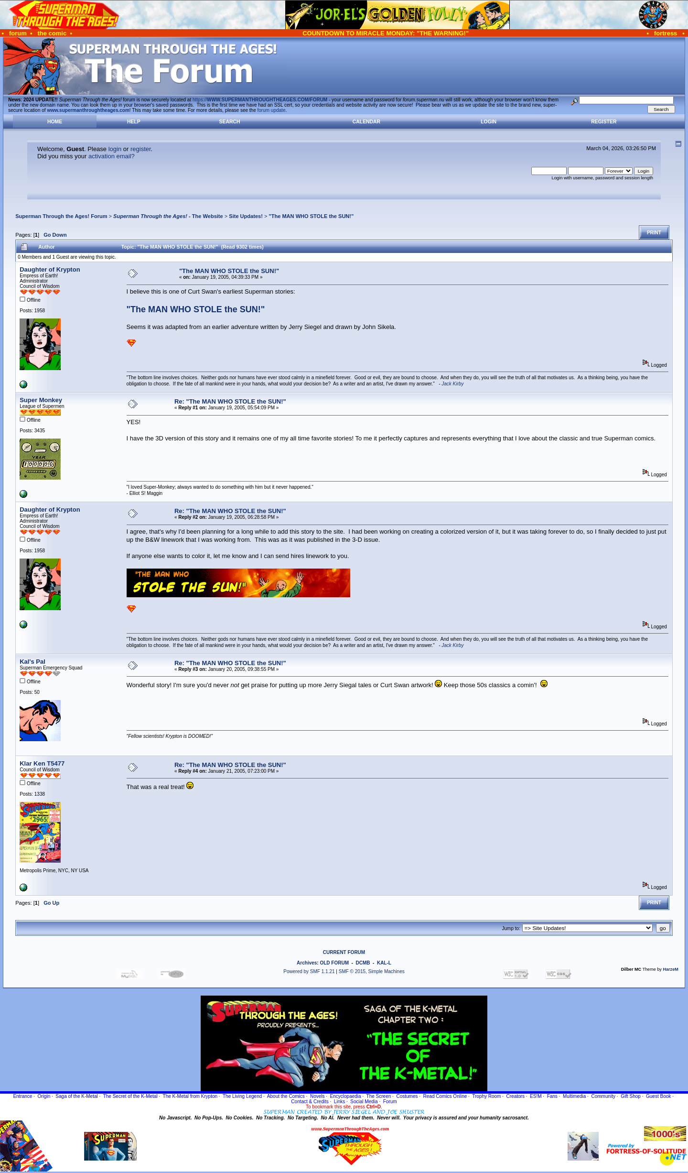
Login (488, 121)
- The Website (168, 216)
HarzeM (670, 969)
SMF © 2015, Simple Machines (372, 971)
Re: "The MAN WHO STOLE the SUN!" (230, 401)
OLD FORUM (334, 962)
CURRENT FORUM (344, 952)
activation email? (111, 156)
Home (54, 121)
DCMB (362, 962)
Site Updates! (246, 216)
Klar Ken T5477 (42, 763)
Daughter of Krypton (50, 269)
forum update (272, 110)
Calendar (366, 121)
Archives (307, 962)
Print (654, 232)
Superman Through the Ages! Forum (61, 216)
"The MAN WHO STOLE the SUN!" (311, 216)
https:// (260, 99)
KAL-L (384, 962)
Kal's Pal (32, 661)
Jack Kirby (452, 383)
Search (229, 121)
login (114, 149)
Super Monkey (41, 400)
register (140, 149)
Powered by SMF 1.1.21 (308, 971)
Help (133, 121)
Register (603, 121)
